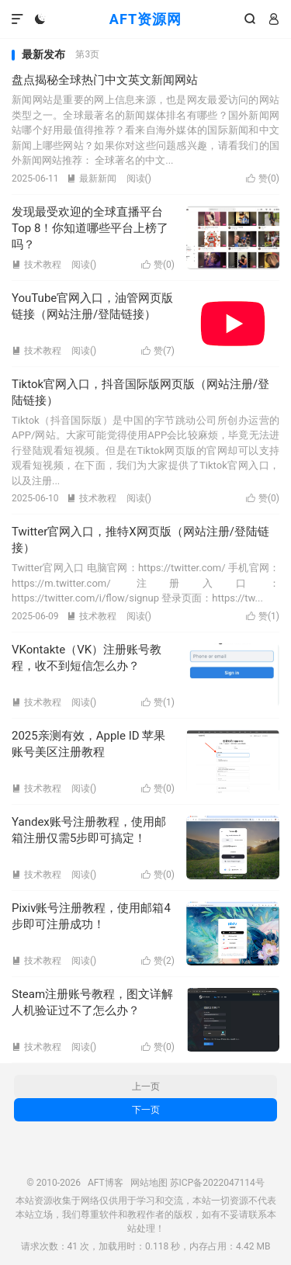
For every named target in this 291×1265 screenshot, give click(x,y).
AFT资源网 (145, 19)
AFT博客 (105, 1182)
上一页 (146, 1086)
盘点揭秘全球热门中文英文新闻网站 (105, 80)
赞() (262, 178)
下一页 (146, 1109)
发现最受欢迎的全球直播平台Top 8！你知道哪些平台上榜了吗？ (90, 228)
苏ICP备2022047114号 (217, 1182)
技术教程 (36, 264)
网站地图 (149, 1182)
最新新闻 (91, 178)
